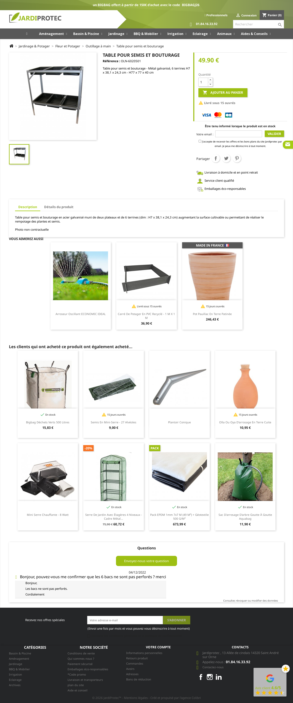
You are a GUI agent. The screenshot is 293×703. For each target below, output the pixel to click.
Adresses (132, 674)
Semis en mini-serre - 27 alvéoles (113, 422)
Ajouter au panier (223, 92)
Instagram (210, 677)
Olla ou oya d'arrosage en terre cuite (245, 422)
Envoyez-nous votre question (146, 561)
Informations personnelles (144, 653)
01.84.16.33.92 (204, 24)
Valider (274, 133)
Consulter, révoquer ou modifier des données (250, 600)
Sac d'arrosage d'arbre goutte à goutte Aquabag (245, 517)
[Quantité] (203, 82)
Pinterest (237, 158)
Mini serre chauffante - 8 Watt (48, 515)
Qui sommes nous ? (81, 659)
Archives (15, 685)
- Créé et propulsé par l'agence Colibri (175, 698)
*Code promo (77, 674)
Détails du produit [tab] (58, 207)
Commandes (134, 663)
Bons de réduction (138, 679)
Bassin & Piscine (20, 653)
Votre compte (158, 647)
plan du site (76, 685)
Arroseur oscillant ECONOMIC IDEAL (81, 314)
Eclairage (15, 680)
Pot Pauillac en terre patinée (212, 314)
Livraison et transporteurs (85, 680)
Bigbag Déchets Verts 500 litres (47, 422)
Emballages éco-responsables (88, 669)
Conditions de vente (81, 653)
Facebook (201, 677)
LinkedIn (219, 677)
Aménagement (19, 659)
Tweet (226, 158)
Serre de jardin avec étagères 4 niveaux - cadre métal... (113, 517)
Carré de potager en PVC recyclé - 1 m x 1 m (146, 316)
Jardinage (15, 664)
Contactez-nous (213, 667)
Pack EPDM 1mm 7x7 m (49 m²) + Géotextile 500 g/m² (179, 517)
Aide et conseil (77, 690)
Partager (216, 158)
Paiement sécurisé (80, 664)
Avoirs (130, 669)
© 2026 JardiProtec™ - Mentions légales (120, 698)
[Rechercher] (258, 24)
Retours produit (137, 658)
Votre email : (204, 134)
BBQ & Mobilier (19, 669)
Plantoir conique (179, 422)
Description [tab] (27, 207)
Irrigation (15, 674)
